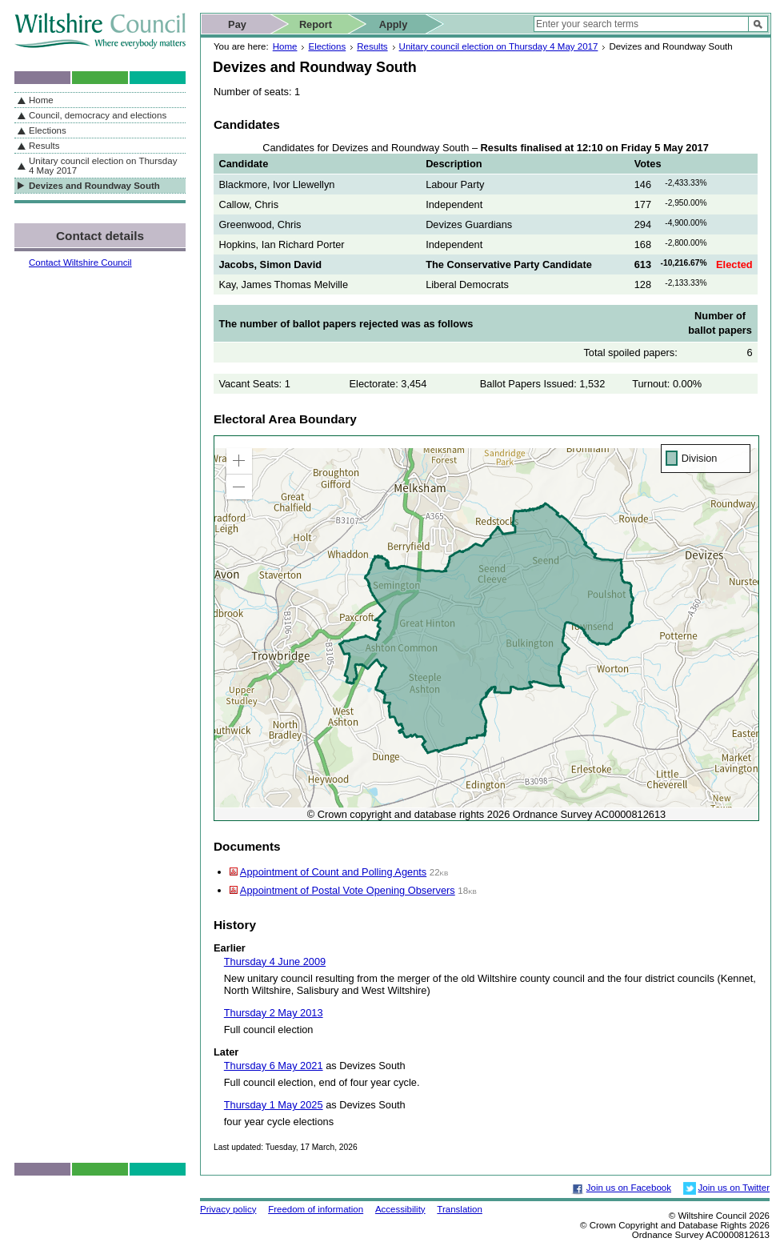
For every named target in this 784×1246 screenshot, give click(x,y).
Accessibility (400, 1209)
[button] (239, 461)
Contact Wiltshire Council (80, 262)
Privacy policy (228, 1209)
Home (285, 46)
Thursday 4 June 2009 (275, 962)
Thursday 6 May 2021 (273, 1066)
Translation (459, 1209)
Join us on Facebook (628, 1187)
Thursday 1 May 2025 (273, 1105)
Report (315, 24)
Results (372, 46)
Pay (237, 24)
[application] (486, 628)
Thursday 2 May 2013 (273, 1013)
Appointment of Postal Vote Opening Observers (347, 890)
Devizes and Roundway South (94, 185)
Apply (393, 24)
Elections (327, 46)
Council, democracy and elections (97, 115)
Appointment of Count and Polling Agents (333, 872)
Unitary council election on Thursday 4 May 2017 (498, 46)
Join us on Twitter (734, 1187)
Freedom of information (315, 1209)
